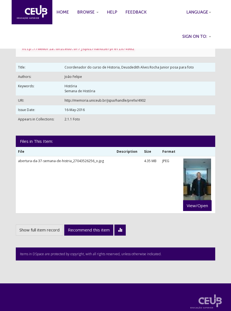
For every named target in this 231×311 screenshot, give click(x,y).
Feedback (136, 12)
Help (112, 12)
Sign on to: (196, 36)
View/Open (197, 205)
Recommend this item (89, 230)
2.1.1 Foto (72, 119)
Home (63, 12)
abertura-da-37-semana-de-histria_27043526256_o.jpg (61, 161)
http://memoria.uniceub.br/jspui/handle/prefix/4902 (105, 100)
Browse (88, 12)
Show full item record (39, 230)
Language (198, 12)
